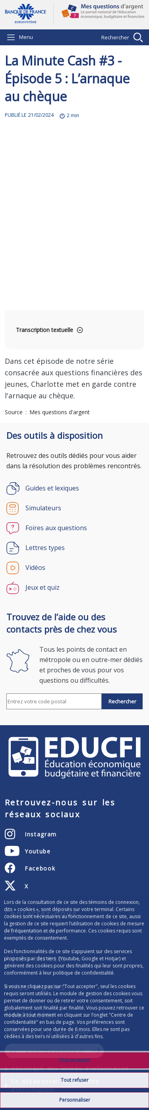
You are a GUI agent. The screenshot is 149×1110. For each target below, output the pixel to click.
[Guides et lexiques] (74, 488)
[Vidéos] (74, 568)
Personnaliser (74, 1099)
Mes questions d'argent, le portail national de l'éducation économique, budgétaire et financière (99, 14)
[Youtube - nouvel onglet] (28, 851)
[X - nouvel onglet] (17, 886)
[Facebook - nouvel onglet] (30, 868)
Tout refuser (75, 1080)
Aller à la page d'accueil (29, 13)
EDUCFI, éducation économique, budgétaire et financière (74, 758)
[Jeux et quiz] (74, 587)
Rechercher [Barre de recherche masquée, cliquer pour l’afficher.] (115, 37)
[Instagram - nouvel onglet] (31, 834)
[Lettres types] (74, 548)
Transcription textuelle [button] (44, 330)
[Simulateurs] (74, 508)
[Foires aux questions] (74, 528)
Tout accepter (74, 1060)
